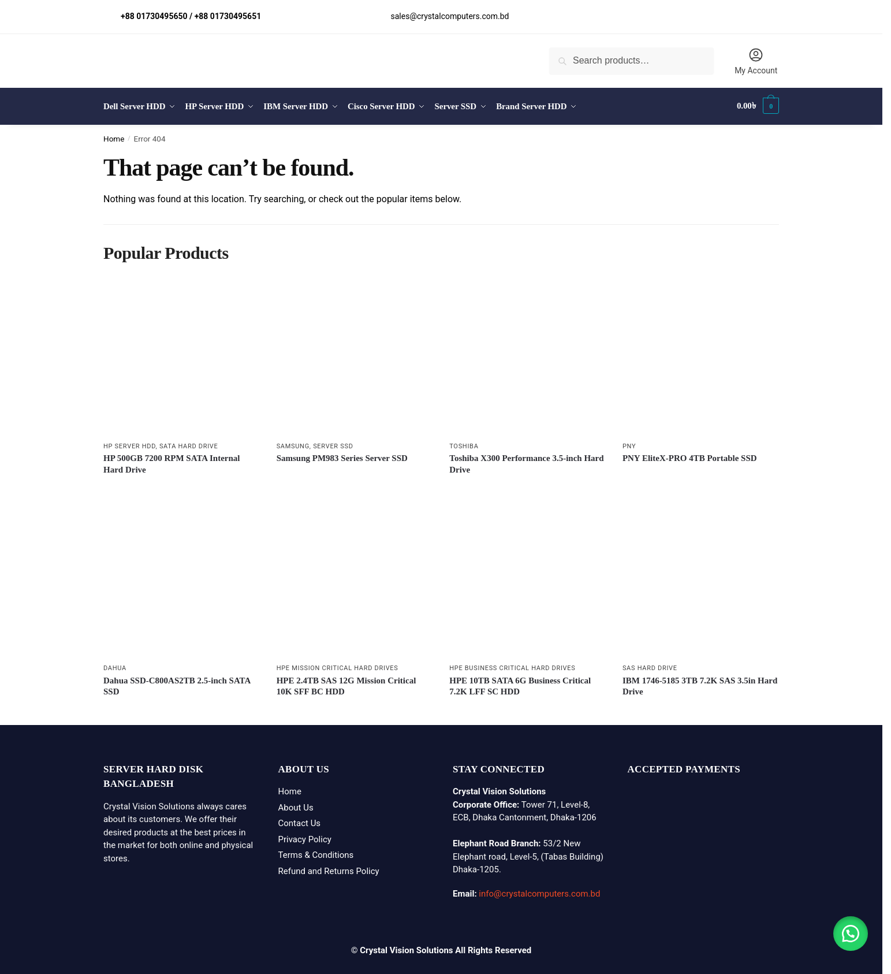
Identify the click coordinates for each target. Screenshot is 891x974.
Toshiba (463, 444)
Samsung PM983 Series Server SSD (342, 456)
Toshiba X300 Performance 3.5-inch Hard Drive (526, 462)
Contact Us (299, 821)
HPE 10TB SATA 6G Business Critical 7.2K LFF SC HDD (520, 684)
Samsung (293, 444)
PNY (629, 444)
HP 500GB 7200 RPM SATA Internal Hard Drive (171, 462)
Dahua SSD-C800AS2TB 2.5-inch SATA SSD (177, 684)
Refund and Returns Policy (328, 869)
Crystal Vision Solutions (406, 948)
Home (113, 136)
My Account (756, 61)
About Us (296, 805)
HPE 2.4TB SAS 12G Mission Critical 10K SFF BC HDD (346, 684)
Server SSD (333, 444)
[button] (850, 933)
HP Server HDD (129, 444)
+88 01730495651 (228, 16)
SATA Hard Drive (188, 444)
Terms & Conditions (316, 853)
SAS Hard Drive (649, 666)
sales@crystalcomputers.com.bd (450, 16)
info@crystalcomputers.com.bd (539, 892)
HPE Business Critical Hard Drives (512, 666)
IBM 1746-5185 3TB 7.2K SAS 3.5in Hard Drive (699, 684)
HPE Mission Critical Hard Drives (337, 666)
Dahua (114, 666)
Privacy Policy (304, 837)
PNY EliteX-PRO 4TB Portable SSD (689, 456)
